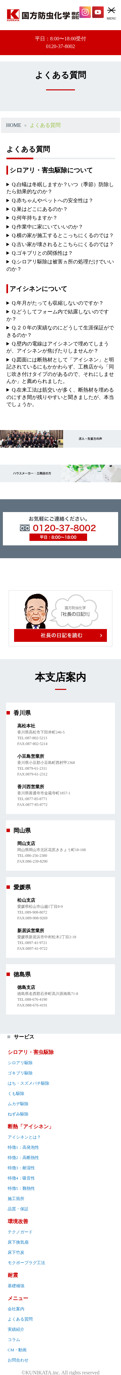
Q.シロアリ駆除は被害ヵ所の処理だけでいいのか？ (60, 265)
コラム (14, 1339)
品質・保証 (18, 1208)
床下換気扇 (18, 1242)
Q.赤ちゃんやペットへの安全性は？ (53, 200)
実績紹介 (16, 1329)
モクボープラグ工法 (26, 1262)
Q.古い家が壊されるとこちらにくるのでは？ (63, 244)
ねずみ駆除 (18, 1114)
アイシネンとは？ (24, 1137)
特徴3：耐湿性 (21, 1167)
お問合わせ (18, 1360)
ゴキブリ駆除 (20, 1073)
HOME (13, 125)
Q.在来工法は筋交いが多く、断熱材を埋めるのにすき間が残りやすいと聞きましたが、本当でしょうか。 (60, 397)
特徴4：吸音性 (21, 1178)
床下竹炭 (16, 1252)
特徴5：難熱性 (21, 1188)
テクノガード (20, 1232)
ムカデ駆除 (18, 1103)
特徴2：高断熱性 (23, 1157)
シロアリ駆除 (20, 1062)
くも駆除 (16, 1093)
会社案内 (16, 1308)
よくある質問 (20, 1319)
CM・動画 (17, 1349)
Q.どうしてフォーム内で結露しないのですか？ (57, 315)
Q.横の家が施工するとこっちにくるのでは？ (63, 235)
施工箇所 (16, 1198)
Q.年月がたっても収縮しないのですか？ (58, 303)
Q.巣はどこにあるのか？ (40, 209)
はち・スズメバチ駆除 (28, 1083)
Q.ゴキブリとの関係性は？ (42, 253)
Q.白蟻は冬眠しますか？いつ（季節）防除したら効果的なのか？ (60, 188)
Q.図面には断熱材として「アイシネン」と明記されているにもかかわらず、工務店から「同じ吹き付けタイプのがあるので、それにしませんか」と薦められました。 (60, 370)
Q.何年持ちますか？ (35, 217)
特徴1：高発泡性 (23, 1147)
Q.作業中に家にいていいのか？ (48, 226)
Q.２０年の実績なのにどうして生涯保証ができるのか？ (60, 331)
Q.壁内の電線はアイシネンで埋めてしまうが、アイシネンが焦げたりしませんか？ (57, 347)
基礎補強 (16, 1285)
